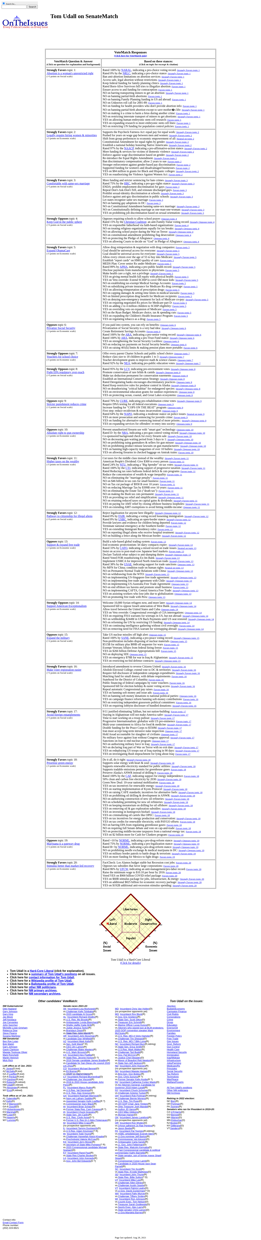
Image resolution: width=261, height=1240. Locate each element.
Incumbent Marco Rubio (79, 1087)
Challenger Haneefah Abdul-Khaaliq (85, 1136)
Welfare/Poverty (175, 1082)
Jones (9, 1068)
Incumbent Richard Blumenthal (83, 1076)
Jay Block (8, 1017)
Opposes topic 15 (157, 634)
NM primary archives (43, 990)
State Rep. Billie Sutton (130, 1177)
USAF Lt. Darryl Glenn (78, 1074)
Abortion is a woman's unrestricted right (70, 73)
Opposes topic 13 (186, 564)
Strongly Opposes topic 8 (183, 369)
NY (116, 1090)
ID (64, 1123)
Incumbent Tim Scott (130, 1169)
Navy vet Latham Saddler (79, 1098)
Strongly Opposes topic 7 (172, 356)
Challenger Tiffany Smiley (131, 1196)
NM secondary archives (44, 993)
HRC (127, 183)
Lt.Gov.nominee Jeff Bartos (132, 1136)
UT (116, 1180)
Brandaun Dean (74, 1030)
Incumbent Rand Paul (78, 1152)
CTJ (128, 467)
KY (64, 1152)
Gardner (11, 1079)
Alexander (12, 1087)
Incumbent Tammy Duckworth (82, 1128)
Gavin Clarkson (11, 1049)
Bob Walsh (8, 1044)
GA (65, 1095)
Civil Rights (173, 1014)
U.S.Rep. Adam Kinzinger (79, 1131)
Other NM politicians (177, 1090)
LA (64, 1158)
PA (116, 1131)
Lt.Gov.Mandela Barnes (130, 1212)
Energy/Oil (172, 1027)
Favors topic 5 (167, 260)
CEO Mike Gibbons (128, 1112)
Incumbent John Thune (132, 1174)
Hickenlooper (14, 1109)
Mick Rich (8, 1060)
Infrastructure (174, 1060)
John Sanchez (10, 1025)
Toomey (174, 1106)
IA (64, 1112)
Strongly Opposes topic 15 (186, 638)
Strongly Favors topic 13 (181, 545)
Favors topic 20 (193, 869)
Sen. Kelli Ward (74, 1044)
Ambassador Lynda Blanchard (82, 1022)
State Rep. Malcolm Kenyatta (133, 1147)
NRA (125, 432)
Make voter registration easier (64, 669)
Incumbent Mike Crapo (79, 1123)
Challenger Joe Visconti (78, 1079)
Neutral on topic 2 (185, 138)
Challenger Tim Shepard (130, 1038)
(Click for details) (130, 962)
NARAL (126, 70)
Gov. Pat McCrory (127, 1055)
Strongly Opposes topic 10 (192, 433)
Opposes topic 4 (169, 218)
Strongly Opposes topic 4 (202, 222)
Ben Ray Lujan (10, 1041)
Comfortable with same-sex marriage (68, 183)
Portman (175, 1103)
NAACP (129, 148)
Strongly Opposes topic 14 (179, 603)
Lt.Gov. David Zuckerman (131, 1190)
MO (117, 1014)
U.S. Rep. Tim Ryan (128, 1101)
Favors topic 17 (183, 721)
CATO (123, 548)
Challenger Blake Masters (79, 1049)
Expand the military (58, 637)
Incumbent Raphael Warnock (83, 1095)
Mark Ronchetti (10, 1055)
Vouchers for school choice (62, 356)
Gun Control (173, 1046)
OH (117, 1095)
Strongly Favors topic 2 (177, 142)
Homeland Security (177, 1052)
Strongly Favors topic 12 (196, 516)
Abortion (171, 1006)
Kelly (8, 1101)
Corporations (173, 1017)
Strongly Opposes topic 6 (189, 334)
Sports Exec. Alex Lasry (130, 1207)
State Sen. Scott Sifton (130, 1019)
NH (116, 1071)
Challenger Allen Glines (130, 1182)
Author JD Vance (127, 1109)
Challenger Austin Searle (131, 1185)
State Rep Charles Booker (80, 1155)
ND (116, 1065)
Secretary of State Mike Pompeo (83, 1144)
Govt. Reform (174, 1044)
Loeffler (13, 1074)
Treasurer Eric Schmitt (129, 1022)
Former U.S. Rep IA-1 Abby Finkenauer (86, 1120)
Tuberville (11, 1098)
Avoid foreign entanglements (63, 714)
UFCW (124, 869)
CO (65, 1068)
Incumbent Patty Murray (132, 1193)
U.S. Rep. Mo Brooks (77, 1019)
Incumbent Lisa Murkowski (81, 1008)
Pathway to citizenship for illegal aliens (69, 516)
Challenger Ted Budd (129, 1052)
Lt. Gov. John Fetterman (130, 1144)
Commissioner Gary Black (79, 1103)
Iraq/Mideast (173, 1057)
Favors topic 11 (176, 461)
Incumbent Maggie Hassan (134, 1071)
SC (116, 1169)
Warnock (13, 1103)
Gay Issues (173, 1041)
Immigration (173, 1055)
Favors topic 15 (171, 644)
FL (64, 1087)
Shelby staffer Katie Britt (78, 1025)
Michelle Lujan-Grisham (15, 1027)
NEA (127, 363)
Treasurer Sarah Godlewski (132, 1204)
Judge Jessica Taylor (77, 1027)
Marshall (11, 1112)
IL (64, 1128)
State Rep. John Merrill (78, 1033)
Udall (10, 1084)
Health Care (173, 1049)
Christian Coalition (135, 221)
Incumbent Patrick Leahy (132, 1188)
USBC (122, 519)
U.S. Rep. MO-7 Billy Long (132, 1041)
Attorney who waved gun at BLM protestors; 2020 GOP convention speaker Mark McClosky (139, 1030)
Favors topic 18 (178, 769)
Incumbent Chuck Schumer (133, 1090)
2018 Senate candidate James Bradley (86, 1060)
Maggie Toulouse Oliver (15, 1052)
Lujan (10, 1114)
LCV (127, 369)
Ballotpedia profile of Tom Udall (52, 983)
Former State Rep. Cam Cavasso (83, 1109)
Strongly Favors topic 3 (176, 180)
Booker (174, 1123)
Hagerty (11, 1117)
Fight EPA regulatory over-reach (65, 372)
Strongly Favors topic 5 (184, 267)
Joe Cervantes (10, 1022)
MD (117, 1008)
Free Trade (172, 1038)
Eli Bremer (71, 1071)
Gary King (8, 1014)
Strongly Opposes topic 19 (186, 840)
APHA (124, 266)
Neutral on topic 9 (195, 414)
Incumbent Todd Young (79, 1133)
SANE (125, 637)
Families (171, 1033)
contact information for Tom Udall (51, 977)
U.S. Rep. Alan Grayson (78, 1093)
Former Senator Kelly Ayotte (132, 1079)
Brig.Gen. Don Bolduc (129, 1074)
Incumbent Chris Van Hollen (134, 1008)
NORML (124, 840)
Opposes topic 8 (180, 375)
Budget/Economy (176, 1008)
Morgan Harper (126, 1114)
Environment (173, 1030)
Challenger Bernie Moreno (132, 1098)
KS (64, 1142)
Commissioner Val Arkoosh (132, 1139)
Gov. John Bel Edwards (78, 1161)
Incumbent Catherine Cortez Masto (137, 1082)
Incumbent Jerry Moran (80, 1142)
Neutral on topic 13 (187, 548)
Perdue (12, 1076)
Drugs (170, 1022)
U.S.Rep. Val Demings (78, 1090)
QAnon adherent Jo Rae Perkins (135, 1125)
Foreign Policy (174, 1036)
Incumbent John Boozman (81, 1036)
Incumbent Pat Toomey (131, 1131)
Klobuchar (176, 1120)
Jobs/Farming (174, 1063)
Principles (172, 1068)
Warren (175, 1117)
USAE (128, 564)
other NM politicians (42, 987)
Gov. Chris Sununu (128, 1076)
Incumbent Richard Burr (132, 1044)
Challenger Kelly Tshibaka (79, 1011)
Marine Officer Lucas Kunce (132, 1025)
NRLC (126, 73)
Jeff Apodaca (9, 1019)
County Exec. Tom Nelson (131, 1201)
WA (117, 1193)
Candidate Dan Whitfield (79, 1038)
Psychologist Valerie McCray (81, 1139)
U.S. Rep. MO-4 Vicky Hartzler (134, 1036)
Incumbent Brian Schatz (79, 1106)
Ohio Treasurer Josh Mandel (133, 1106)
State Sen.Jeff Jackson (130, 1063)
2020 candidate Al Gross (79, 1014)
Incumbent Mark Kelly (78, 1041)
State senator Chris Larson (132, 1209)
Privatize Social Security (61, 328)
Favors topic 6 (153, 331)
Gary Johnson (10, 1011)
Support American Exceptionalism (66, 605)
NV (116, 1082)
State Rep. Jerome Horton (80, 1057)
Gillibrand (176, 1125)
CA (64, 1055)
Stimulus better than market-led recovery (70, 865)
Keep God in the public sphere (64, 221)
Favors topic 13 (158, 541)
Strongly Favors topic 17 (179, 724)
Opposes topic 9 (166, 404)
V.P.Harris (176, 1112)
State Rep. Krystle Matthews (133, 1171)
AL (64, 1017)
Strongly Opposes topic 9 (189, 401)
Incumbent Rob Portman (132, 1095)
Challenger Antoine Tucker (132, 1093)
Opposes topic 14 (169, 609)
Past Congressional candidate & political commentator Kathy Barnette (137, 1151)
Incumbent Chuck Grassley (81, 1112)
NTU (123, 464)
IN (64, 1133)
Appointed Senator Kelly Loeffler (83, 1101)
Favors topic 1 (178, 86)
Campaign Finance (177, 1011)
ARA (128, 334)
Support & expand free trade (63, 544)
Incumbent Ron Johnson (132, 1199)
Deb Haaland (9, 1008)
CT (64, 1076)
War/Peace (172, 1079)
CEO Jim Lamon (74, 1046)
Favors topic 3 (172, 187)
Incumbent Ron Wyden (132, 1123)
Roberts (11, 1082)
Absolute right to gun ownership (65, 432)
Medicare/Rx (173, 1065)
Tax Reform (173, 1074)
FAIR (121, 516)
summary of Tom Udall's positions (54, 974)
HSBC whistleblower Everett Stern (136, 1133)
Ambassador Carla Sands (131, 1142)
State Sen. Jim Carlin (77, 1114)
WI (116, 1199)
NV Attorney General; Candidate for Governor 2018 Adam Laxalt (135, 1086)
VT (116, 1188)
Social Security (174, 1071)
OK (116, 1117)
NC (116, 1044)
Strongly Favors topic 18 (169, 779)
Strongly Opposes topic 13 (178, 554)
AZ (64, 1041)
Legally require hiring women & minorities (72, 135)
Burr (173, 1101)
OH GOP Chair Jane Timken (133, 1103)
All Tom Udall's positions (179, 1087)
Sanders (174, 1128)
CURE (124, 400)
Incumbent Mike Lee (129, 1180)
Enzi (9, 1090)
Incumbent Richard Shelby (81, 1017)
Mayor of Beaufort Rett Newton (134, 1060)
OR (117, 1123)
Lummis (11, 1120)
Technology (173, 1076)
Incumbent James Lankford (134, 1117)
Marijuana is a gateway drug (63, 843)
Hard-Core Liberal (42, 970)
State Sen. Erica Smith (130, 1046)
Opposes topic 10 (185, 429)
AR (64, 1036)
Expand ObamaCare (58, 250)
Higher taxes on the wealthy (63, 461)
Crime (170, 1019)
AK (64, 1008)
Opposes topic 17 (173, 731)
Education (172, 1025)
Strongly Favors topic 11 (186, 464)
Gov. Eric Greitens (127, 1017)
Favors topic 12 (178, 522)
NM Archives (173, 1093)
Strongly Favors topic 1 (188, 70)
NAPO (128, 413)
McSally (10, 1071)
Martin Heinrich (10, 1057)
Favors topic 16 (179, 676)
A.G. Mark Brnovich (76, 1052)
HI (64, 1106)
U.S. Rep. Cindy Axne (77, 1117)
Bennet (175, 1114)
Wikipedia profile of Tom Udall (51, 980)
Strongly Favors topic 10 (180, 436)
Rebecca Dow (10, 1030)
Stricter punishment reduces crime (66, 404)
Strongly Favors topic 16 (188, 673)
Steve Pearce (10, 1033)
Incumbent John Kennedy (80, 1158)
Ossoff (12, 1106)
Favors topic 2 (174, 161)
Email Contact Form (13, 1222)
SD (116, 1174)
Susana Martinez (11, 1036)
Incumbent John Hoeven (132, 1065)
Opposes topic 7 (182, 353)
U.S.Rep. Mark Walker (129, 1049)
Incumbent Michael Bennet (82, 1068)
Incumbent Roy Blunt (131, 1014)
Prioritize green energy (60, 762)
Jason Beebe (125, 1128)
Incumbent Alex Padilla (80, 1055)
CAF (128, 775)
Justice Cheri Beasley (129, 1057)
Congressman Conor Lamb (132, 1161)
